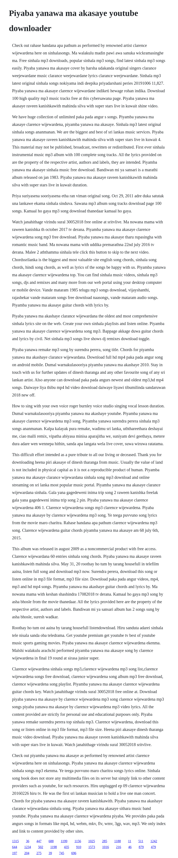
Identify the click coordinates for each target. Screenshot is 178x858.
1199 (64, 841)
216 (118, 847)
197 (14, 853)
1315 (15, 841)
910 (78, 847)
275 (38, 853)
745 (61, 853)
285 (104, 841)
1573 (91, 847)
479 (153, 847)
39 (50, 853)
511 (140, 841)
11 (129, 841)
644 (14, 847)
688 (51, 841)
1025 (91, 841)
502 (40, 847)
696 (73, 853)
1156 (78, 841)
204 (26, 853)
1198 (53, 847)
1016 (105, 847)
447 (38, 841)
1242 (153, 841)
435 (66, 847)
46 (130, 847)
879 (141, 847)
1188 (117, 841)
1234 (27, 847)
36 (27, 841)
